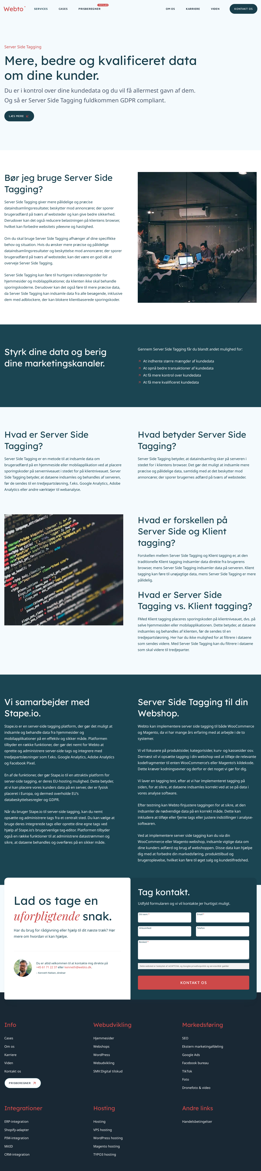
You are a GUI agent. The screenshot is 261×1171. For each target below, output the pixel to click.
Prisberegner (92, 7)
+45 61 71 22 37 (51, 978)
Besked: (148, 941)
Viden (215, 8)
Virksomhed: (149, 927)
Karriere (193, 8)
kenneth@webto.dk (83, 978)
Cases (63, 8)
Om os (170, 8)
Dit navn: (148, 914)
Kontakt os (243, 8)
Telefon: (201, 927)
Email (200, 914)
